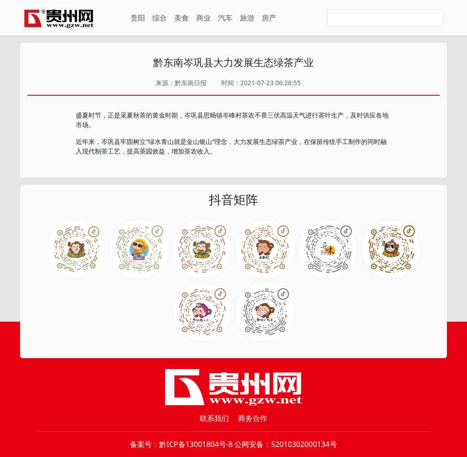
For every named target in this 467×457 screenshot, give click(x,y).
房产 (269, 18)
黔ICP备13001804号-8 (196, 444)
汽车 (225, 18)
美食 (181, 18)
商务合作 (252, 418)
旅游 (247, 18)
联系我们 (214, 418)
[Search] (385, 17)
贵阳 (137, 18)
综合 (159, 18)
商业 (203, 18)
